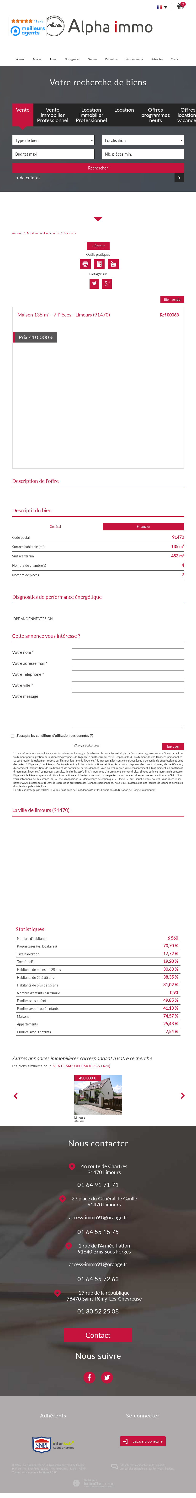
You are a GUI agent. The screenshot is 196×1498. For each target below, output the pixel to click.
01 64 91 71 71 (98, 1184)
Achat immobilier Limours (42, 233)
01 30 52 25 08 (98, 1311)
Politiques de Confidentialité (76, 789)
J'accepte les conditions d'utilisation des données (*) (54, 736)
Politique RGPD (48, 1472)
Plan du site (19, 1468)
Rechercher (98, 167)
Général (55, 526)
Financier (143, 526)
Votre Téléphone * (28, 674)
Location (124, 109)
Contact (175, 59)
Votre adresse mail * (29, 663)
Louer (53, 59)
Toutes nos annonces (24, 1472)
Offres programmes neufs (155, 114)
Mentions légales (38, 1468)
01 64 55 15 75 (98, 1231)
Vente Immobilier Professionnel (52, 114)
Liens (73, 1468)
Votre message (25, 696)
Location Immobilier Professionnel (91, 114)
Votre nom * (23, 652)
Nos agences (72, 59)
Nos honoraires (59, 1468)
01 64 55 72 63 (98, 1278)
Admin (82, 1468)
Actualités (157, 59)
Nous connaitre (134, 59)
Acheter (37, 59)
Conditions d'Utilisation (114, 789)
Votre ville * (22, 685)
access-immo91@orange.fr (98, 1217)
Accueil (20, 59)
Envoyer (173, 746)
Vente (23, 109)
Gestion (92, 59)
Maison (68, 233)
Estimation (111, 59)
